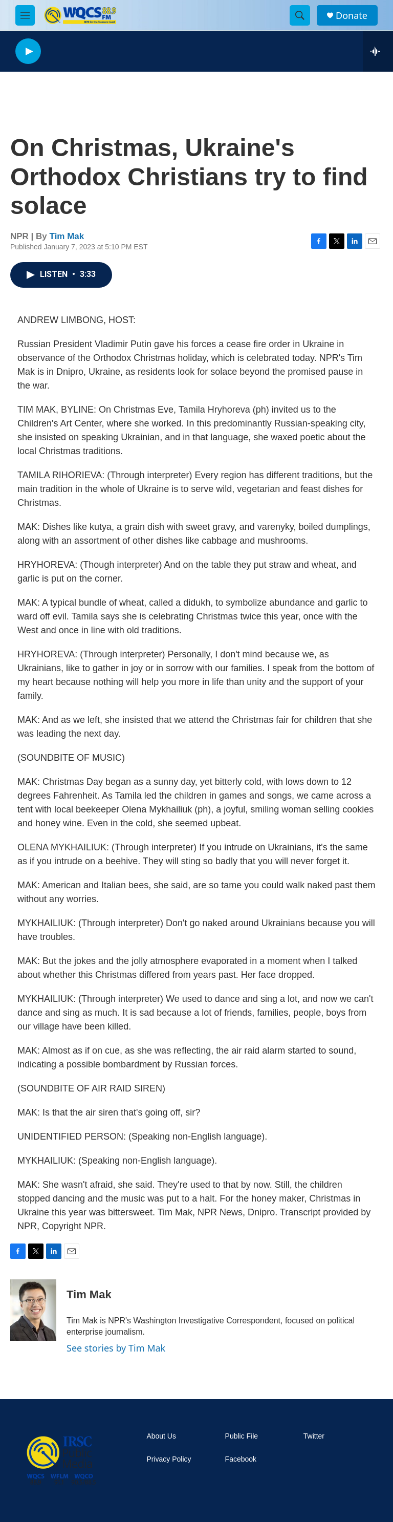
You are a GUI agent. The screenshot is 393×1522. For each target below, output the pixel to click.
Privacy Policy (168, 1459)
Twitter (313, 1436)
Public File (241, 1436)
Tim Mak (67, 236)
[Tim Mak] (33, 1310)
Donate (351, 15)
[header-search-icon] (300, 15)
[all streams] (378, 51)
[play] (28, 51)
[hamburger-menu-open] (25, 15)
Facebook (240, 1459)
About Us (161, 1436)
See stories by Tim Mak (116, 1348)
